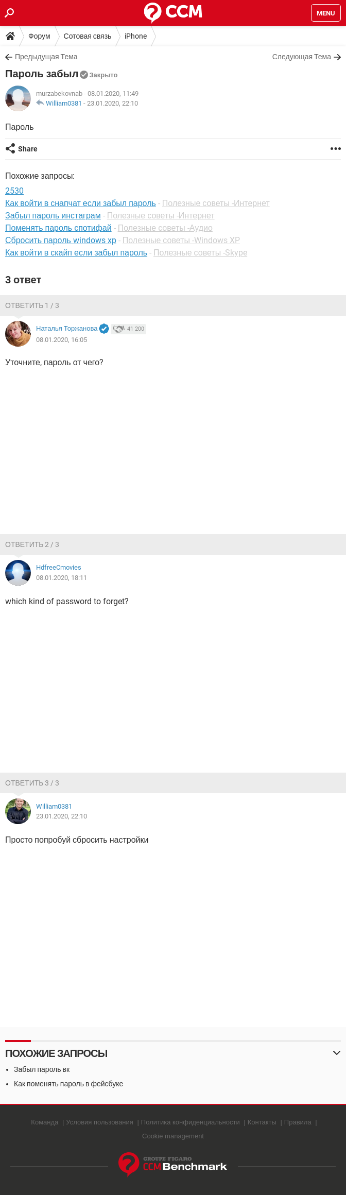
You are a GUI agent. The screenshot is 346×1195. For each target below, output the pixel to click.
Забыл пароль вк (42, 1069)
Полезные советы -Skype (200, 253)
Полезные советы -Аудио (165, 228)
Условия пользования (99, 1122)
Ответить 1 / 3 (32, 305)
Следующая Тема (301, 57)
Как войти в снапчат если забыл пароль (80, 203)
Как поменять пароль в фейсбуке (68, 1084)
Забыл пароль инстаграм (53, 215)
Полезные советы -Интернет (216, 203)
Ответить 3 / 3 (32, 783)
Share (28, 149)
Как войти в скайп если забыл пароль (76, 253)
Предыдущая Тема (46, 57)
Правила (298, 1122)
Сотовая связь (88, 36)
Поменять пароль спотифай (58, 228)
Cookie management (173, 1136)
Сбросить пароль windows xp (60, 240)
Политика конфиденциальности (190, 1122)
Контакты (262, 1122)
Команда (44, 1122)
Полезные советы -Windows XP (181, 240)
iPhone (136, 36)
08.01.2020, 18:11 (61, 578)
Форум (39, 36)
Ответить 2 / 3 (32, 544)
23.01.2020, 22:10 (112, 103)
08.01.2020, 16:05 (61, 340)
